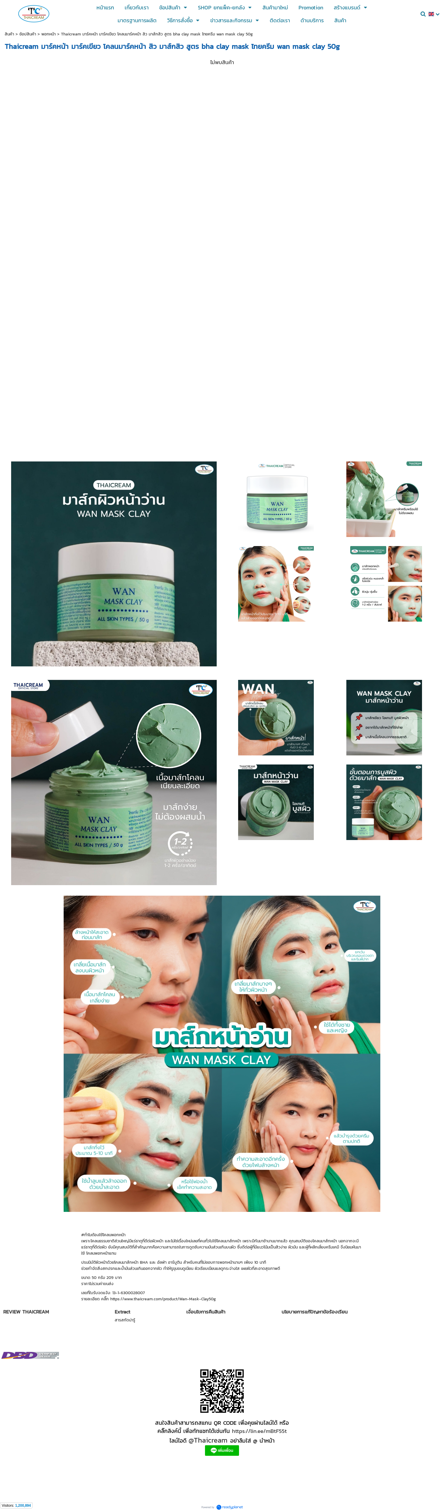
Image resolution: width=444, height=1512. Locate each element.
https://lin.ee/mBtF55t (259, 1431)
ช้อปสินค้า (27, 34)
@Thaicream (208, 1440)
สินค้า (9, 34)
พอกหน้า (48, 34)
